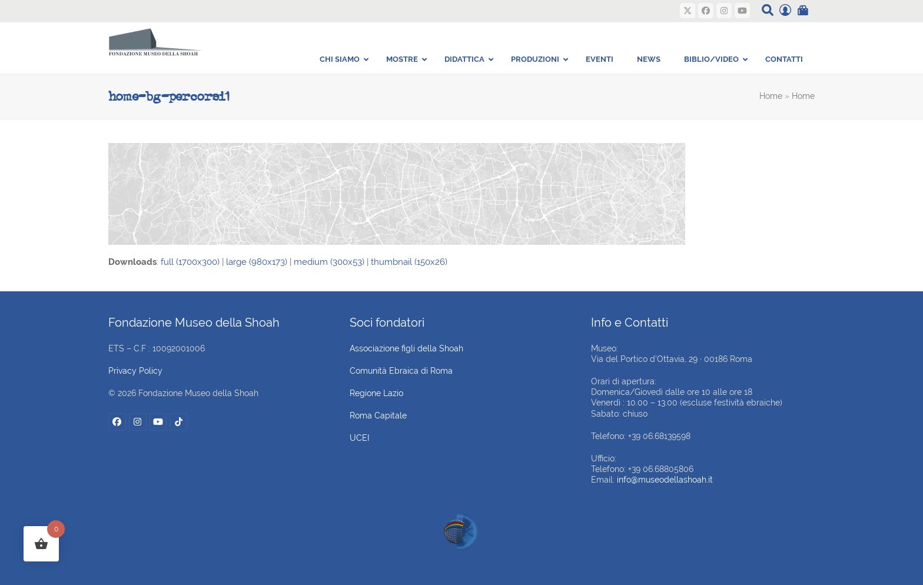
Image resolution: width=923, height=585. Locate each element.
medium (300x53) (329, 262)
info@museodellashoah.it (665, 479)
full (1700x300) (190, 262)
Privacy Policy (135, 370)
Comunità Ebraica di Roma (401, 370)
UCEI (359, 438)
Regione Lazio (376, 393)
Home (770, 96)
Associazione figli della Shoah (406, 348)
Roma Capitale (378, 415)
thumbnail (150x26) (409, 262)
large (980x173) (256, 262)
